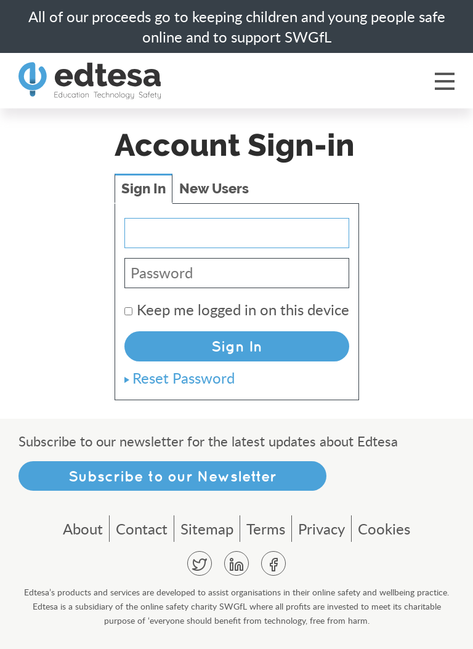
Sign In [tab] (143, 188)
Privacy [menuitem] (321, 528)
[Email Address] (236, 233)
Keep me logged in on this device (236, 309)
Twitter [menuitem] (199, 563)
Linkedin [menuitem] (236, 563)
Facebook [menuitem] (273, 563)
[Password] (236, 273)
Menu (445, 80)
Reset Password (183, 378)
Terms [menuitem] (265, 528)
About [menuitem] (83, 528)
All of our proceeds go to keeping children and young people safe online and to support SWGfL (236, 26)
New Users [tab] (214, 188)
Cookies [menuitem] (384, 528)
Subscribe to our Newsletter (172, 476)
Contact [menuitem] (142, 528)
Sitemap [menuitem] (206, 528)
